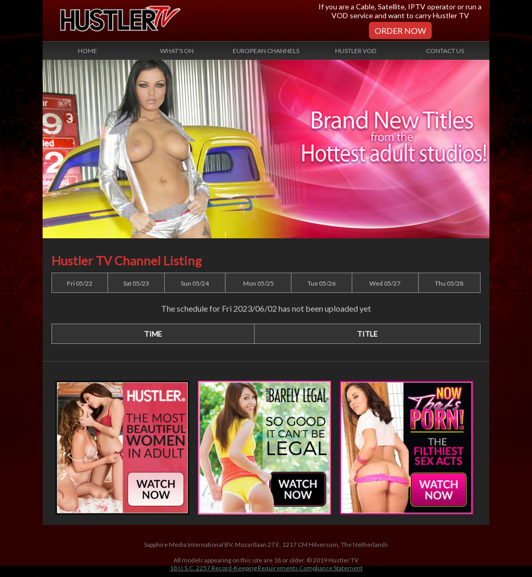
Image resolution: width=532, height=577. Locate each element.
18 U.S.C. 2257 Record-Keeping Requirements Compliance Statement (266, 568)
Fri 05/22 (79, 283)
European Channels (266, 51)
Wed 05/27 (385, 283)
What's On (177, 51)
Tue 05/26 (322, 283)
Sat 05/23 (136, 283)
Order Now (400, 30)
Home (87, 51)
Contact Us (445, 51)
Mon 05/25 (258, 283)
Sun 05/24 (195, 283)
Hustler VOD (355, 51)
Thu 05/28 (449, 283)
